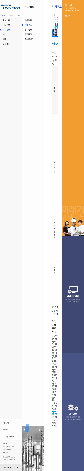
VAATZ (11, 429)
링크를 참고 (54, 414)
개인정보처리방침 (8, 446)
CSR (11, 39)
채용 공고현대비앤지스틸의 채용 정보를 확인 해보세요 (73, 7)
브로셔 (8, 443)
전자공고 (33, 34)
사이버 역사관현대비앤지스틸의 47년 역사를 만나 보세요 (73, 294)
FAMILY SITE (7, 468)
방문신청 (11, 422)
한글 (3, 15)
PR (11, 34)
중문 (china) (18, 15)
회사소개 (11, 20)
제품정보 (11, 25)
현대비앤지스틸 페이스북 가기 (56, 24)
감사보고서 (33, 39)
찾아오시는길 (8, 449)
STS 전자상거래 (11, 436)
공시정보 (33, 29)
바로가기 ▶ (68, 16)
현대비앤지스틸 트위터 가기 (56, 27)
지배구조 (33, 25)
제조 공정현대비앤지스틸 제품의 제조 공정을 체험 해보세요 (73, 412)
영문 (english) (11, 15)
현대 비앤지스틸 (11, 7)
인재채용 (11, 43)
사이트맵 (8, 452)
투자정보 (11, 29)
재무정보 (33, 20)
